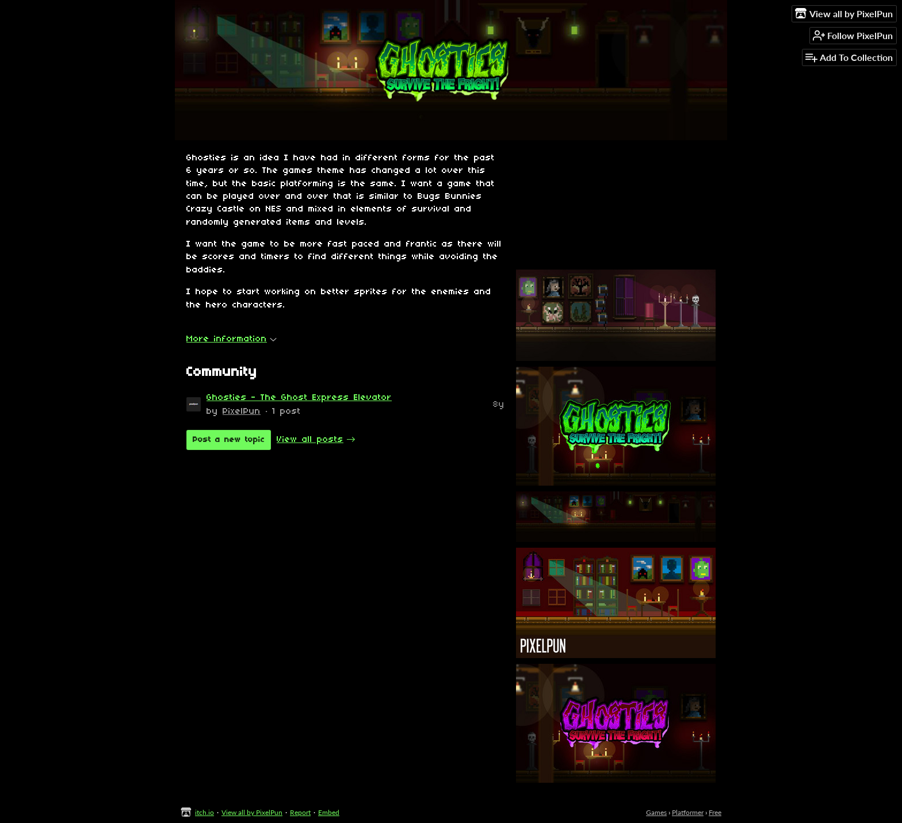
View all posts (310, 439)
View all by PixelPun (251, 812)
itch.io (204, 812)
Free (715, 812)
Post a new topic (229, 440)
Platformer (688, 812)
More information (231, 339)
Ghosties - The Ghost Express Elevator (299, 397)
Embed (328, 812)
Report (300, 812)
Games (656, 812)
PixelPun (242, 411)
